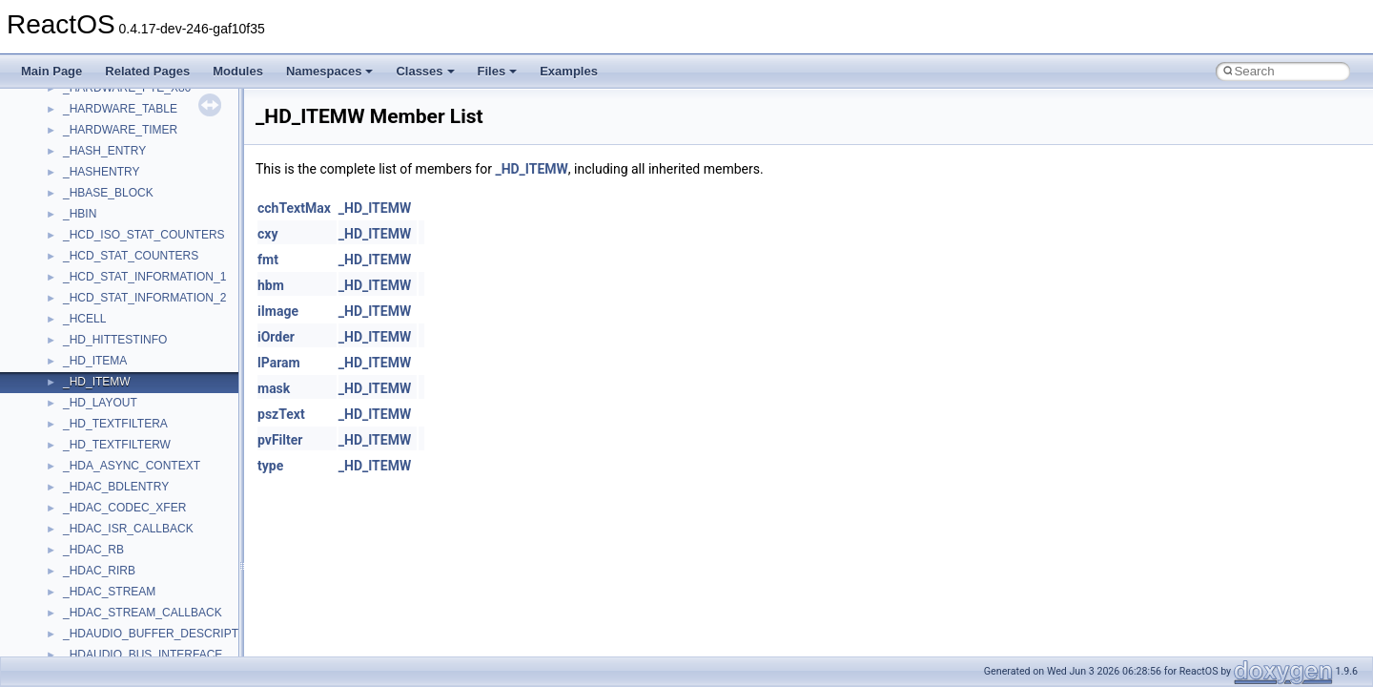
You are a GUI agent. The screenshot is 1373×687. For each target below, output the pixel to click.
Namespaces (330, 71)
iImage (277, 311)
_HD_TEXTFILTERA (115, 423)
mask (273, 388)
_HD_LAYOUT (100, 402)
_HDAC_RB (93, 549)
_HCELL (84, 318)
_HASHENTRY (101, 171)
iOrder (276, 336)
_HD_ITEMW (97, 381)
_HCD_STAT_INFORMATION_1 (144, 276)
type (270, 465)
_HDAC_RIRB (99, 570)
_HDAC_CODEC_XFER (124, 507)
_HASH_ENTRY (104, 150)
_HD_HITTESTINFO (115, 339)
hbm (270, 285)
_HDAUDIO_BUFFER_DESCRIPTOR (159, 633)
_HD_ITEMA (95, 360)
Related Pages (147, 71)
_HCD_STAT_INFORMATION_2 (144, 297)
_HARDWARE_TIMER (120, 129)
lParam (278, 362)
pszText (281, 414)
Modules (238, 71)
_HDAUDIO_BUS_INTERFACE (142, 654)
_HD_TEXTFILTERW (117, 444)
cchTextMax (294, 208)
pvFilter (279, 440)
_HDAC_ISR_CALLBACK (128, 528)
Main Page (51, 71)
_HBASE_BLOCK (108, 192)
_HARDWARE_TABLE (120, 108)
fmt (267, 259)
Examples (569, 71)
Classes (425, 71)
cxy (267, 233)
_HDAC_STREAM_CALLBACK (142, 612)
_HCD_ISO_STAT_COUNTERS (144, 234)
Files (498, 71)
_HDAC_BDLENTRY (116, 486)
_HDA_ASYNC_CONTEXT (131, 465)
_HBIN (79, 213)
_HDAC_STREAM (109, 591)
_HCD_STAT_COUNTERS (130, 255)
